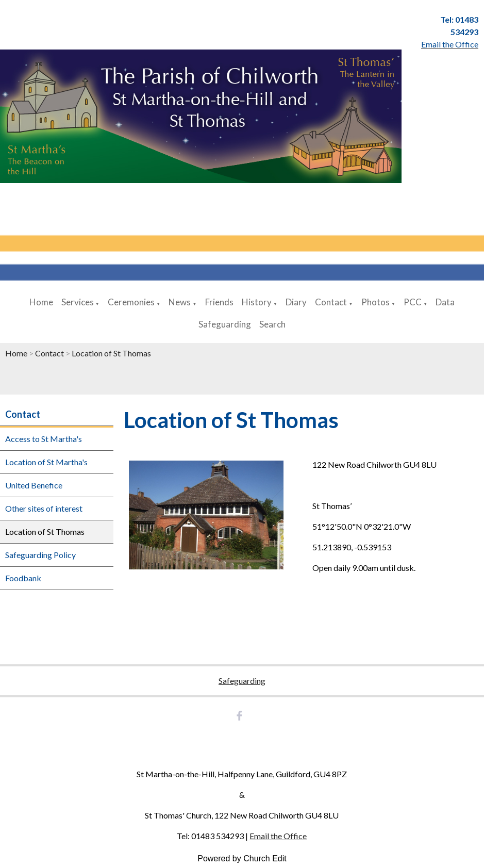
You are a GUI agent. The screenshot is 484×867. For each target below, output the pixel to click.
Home (41, 302)
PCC (413, 302)
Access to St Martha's (43, 439)
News (180, 302)
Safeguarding (224, 324)
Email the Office (278, 836)
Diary (296, 302)
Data (445, 302)
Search (272, 324)
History (257, 302)
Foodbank (23, 578)
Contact (331, 302)
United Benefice (33, 485)
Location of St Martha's (46, 462)
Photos (375, 302)
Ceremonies (131, 302)
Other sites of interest (43, 508)
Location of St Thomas (111, 353)
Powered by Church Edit (242, 858)
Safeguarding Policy (40, 555)
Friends (219, 302)
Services (77, 302)
